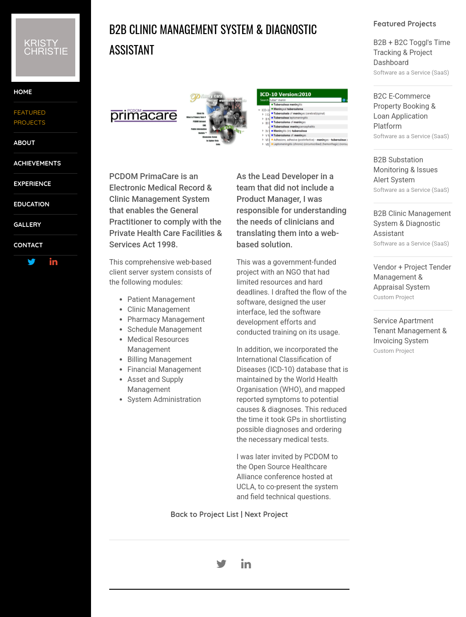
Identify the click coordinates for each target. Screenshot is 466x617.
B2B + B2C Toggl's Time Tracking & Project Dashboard (412, 52)
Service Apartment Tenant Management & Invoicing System (410, 330)
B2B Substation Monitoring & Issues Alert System (406, 170)
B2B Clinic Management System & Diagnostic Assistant (412, 223)
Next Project (266, 514)
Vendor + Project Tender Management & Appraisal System (412, 277)
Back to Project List (205, 514)
